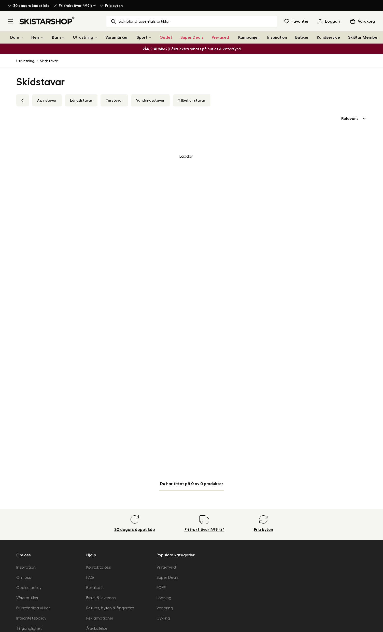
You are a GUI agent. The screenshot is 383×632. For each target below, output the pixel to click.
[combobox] (354, 119)
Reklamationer (99, 618)
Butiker (302, 37)
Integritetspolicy (31, 618)
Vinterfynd (166, 567)
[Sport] (150, 37)
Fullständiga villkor (33, 608)
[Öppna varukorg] (362, 21)
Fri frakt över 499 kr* (77, 5)
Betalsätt (95, 588)
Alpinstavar (47, 100)
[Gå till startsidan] (47, 20)
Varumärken (117, 37)
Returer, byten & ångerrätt (110, 608)
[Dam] (22, 37)
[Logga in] (329, 21)
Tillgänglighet (29, 628)
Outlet (166, 37)
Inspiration (277, 37)
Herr (35, 37)
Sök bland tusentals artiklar (140, 21)
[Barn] (63, 37)
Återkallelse (96, 628)
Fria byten (114, 5)
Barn (56, 37)
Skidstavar (49, 61)
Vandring (165, 608)
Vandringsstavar (150, 100)
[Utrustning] (96, 37)
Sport (142, 37)
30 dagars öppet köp (31, 5)
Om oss (23, 577)
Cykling (163, 618)
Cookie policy (28, 588)
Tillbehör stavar (191, 100)
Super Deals (192, 37)
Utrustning (83, 37)
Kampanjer (248, 37)
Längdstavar (81, 100)
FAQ (90, 577)
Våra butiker (27, 598)
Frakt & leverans (101, 598)
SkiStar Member (363, 37)
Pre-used (220, 37)
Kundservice (328, 37)
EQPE (161, 588)
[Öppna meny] (10, 21)
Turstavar (114, 100)
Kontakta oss (98, 567)
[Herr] (42, 37)
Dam (14, 37)
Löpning (164, 598)
